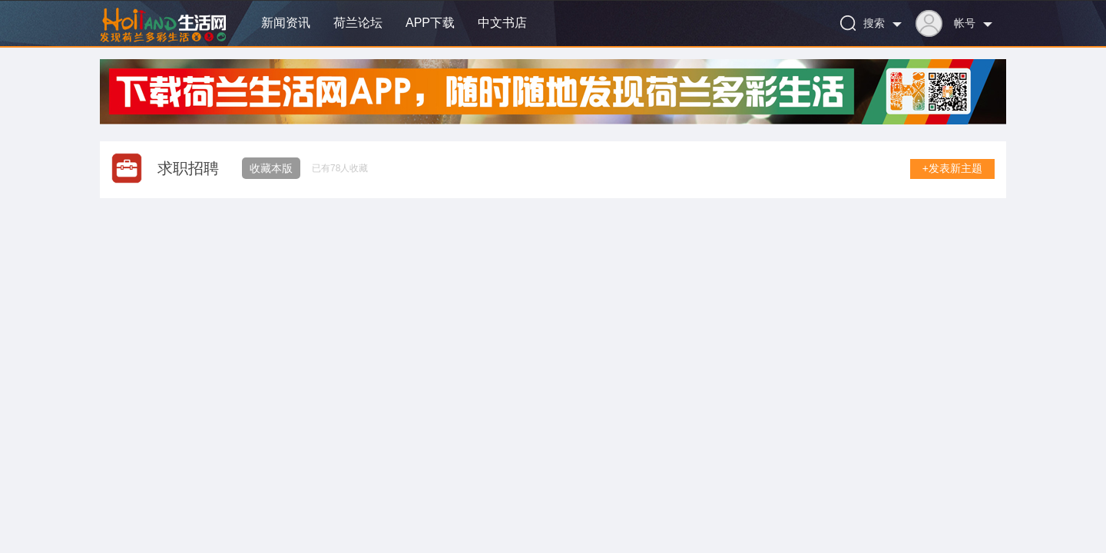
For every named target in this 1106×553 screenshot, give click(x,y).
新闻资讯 (285, 22)
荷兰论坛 (357, 22)
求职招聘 (188, 168)
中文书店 (502, 22)
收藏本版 (271, 168)
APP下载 (430, 22)
